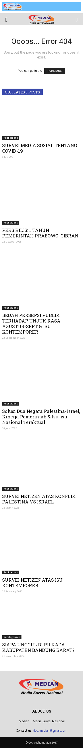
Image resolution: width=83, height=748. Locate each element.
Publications (11, 137)
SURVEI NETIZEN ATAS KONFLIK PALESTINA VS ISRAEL (39, 499)
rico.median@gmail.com (50, 730)
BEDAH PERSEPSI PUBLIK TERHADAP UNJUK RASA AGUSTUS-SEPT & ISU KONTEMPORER (31, 323)
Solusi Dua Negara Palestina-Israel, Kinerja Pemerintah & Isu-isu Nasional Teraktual (41, 416)
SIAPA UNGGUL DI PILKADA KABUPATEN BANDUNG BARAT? (38, 647)
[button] (77, 19)
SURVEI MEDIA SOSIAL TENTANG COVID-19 (39, 148)
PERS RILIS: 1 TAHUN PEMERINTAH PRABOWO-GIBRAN (40, 233)
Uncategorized (12, 637)
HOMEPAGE (55, 71)
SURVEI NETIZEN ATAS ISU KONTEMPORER (32, 583)
